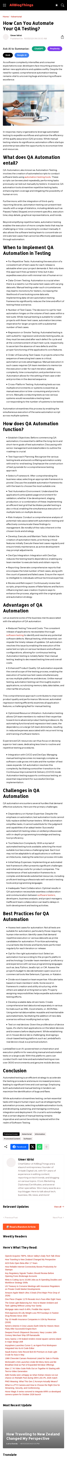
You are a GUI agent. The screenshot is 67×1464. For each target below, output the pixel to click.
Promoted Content (12, 1139)
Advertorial (16, 16)
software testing (15, 635)
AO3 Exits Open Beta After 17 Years (21, 1263)
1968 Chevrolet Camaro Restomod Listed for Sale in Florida (31, 1358)
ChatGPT (38, 48)
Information (40, 1134)
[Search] (62, 5)
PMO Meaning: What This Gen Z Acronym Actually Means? (31, 1381)
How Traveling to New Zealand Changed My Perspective (30, 1259)
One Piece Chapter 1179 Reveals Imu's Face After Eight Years (33, 1299)
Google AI (22, 55)
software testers (46, 895)
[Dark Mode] (56, 5)
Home (6, 16)
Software (28, 1139)
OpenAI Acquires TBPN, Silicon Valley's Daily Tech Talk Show (32, 1256)
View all (57, 1206)
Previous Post (11, 1217)
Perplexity (55, 48)
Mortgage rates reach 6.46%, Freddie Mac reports (27, 1309)
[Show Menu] (4, 5)
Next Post (57, 1217)
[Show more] (46, 1147)
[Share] (61, 37)
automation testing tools (38, 176)
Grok (7, 55)
